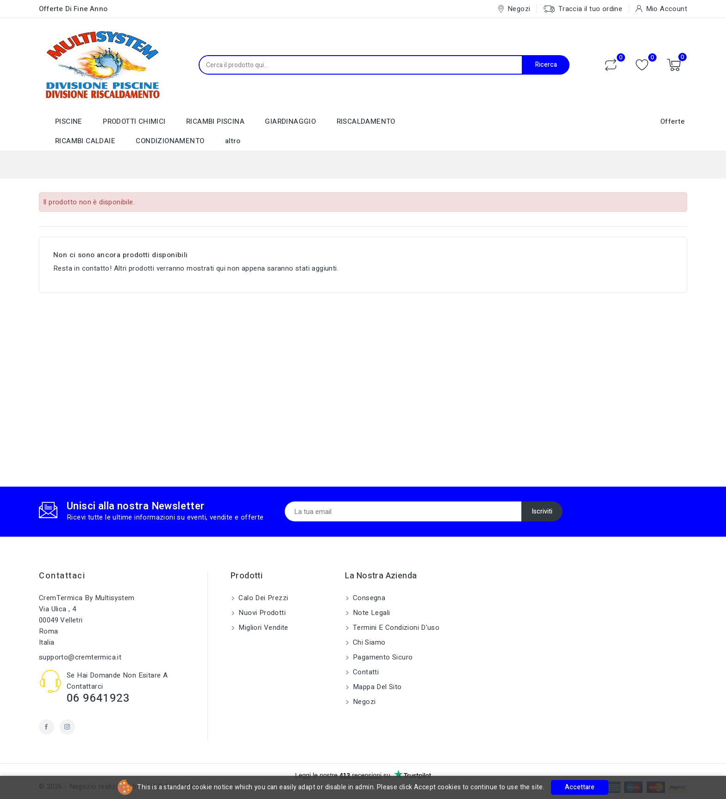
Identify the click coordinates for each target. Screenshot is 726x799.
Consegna (368, 598)
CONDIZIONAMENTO (170, 141)
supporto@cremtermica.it (80, 657)
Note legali (370, 613)
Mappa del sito (376, 687)
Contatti (365, 672)
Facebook (46, 727)
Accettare (580, 787)
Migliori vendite (262, 627)
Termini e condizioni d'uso (395, 627)
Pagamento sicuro (382, 657)
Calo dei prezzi (262, 598)
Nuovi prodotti (261, 613)
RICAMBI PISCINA (215, 121)
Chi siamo (368, 642)
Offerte (672, 121)
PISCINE (68, 121)
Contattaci (62, 576)
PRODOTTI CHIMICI (134, 121)
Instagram (67, 727)
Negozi (363, 702)
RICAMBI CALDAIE (85, 141)
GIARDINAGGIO (290, 121)
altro (233, 141)
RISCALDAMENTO (366, 121)
